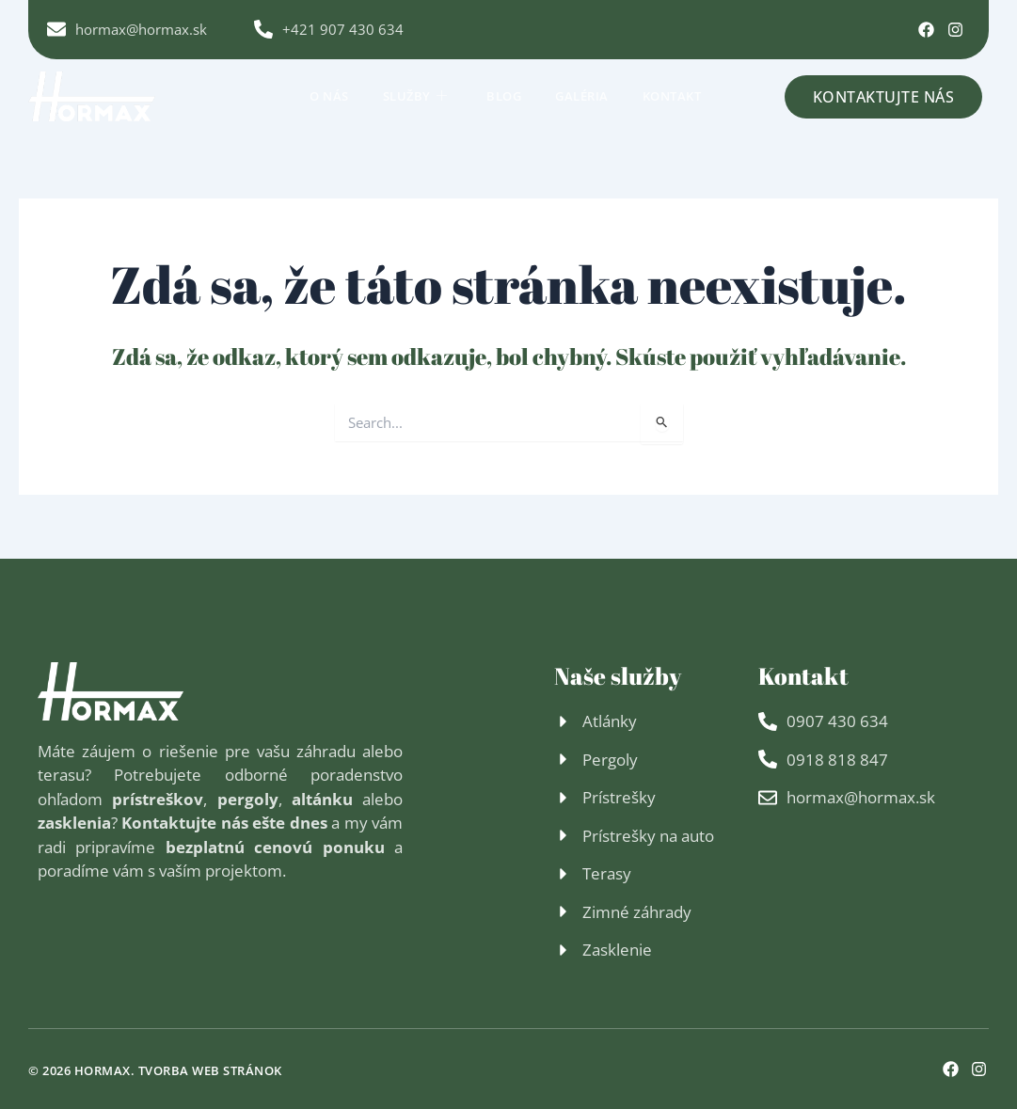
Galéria (582, 95)
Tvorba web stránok (210, 1070)
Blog (503, 95)
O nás (329, 95)
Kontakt (672, 95)
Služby (415, 95)
